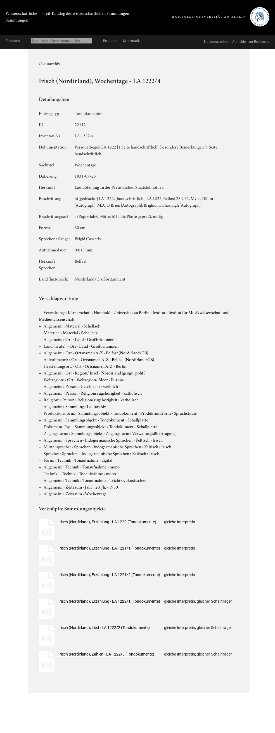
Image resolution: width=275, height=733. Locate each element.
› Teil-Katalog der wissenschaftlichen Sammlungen (85, 13)
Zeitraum (73, 487)
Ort (68, 339)
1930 (113, 487)
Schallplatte (137, 419)
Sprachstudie (185, 413)
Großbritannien (100, 339)
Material (72, 325)
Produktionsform (155, 413)
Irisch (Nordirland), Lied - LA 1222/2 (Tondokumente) (104, 627)
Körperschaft (79, 312)
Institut (159, 312)
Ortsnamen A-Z (89, 352)
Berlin (121, 366)
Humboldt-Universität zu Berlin (122, 312)
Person (71, 386)
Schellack (92, 325)
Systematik (131, 41)
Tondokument (125, 413)
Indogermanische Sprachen (108, 440)
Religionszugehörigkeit (100, 393)
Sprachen (73, 440)
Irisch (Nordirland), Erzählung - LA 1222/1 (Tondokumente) (109, 601)
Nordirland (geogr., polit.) (123, 372)
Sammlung (74, 406)
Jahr (88, 487)
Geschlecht (90, 386)
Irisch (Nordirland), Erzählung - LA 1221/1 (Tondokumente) (109, 548)
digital (106, 460)
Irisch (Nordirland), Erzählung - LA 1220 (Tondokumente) (107, 522)
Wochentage (95, 493)
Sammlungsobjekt (94, 413)
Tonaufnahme (86, 460)
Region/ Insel (86, 372)
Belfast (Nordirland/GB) (127, 352)
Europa (117, 379)
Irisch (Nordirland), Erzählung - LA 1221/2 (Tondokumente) (109, 574)
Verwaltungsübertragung (154, 433)
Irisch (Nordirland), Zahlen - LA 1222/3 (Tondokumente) (106, 654)
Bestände (110, 41)
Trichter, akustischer (128, 480)
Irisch (158, 440)
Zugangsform (117, 433)
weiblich (110, 386)
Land (79, 339)
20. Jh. (100, 487)
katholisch (133, 393)
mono (115, 466)
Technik (64, 460)
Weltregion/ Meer (92, 379)
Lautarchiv (50, 63)
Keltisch (143, 440)
